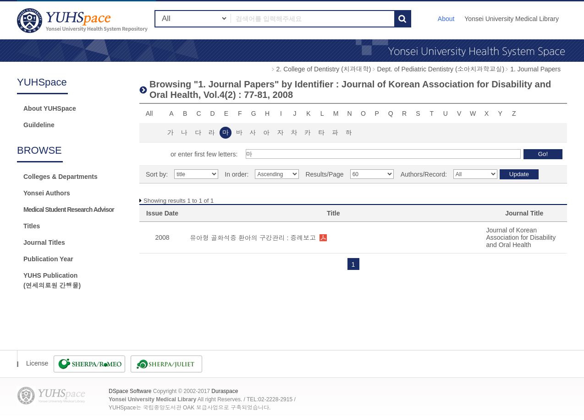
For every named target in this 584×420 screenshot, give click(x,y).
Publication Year (48, 259)
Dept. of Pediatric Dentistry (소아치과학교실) (441, 69)
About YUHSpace (49, 108)
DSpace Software (130, 391)
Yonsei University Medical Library (511, 18)
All (149, 113)
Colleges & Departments (60, 176)
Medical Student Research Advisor (68, 209)
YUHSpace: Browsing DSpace (83, 20)
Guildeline (39, 125)
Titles (31, 226)
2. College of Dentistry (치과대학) (323, 69)
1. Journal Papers (535, 69)
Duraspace (224, 391)
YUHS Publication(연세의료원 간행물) (52, 280)
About (446, 18)
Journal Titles (44, 242)
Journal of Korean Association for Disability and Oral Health (521, 237)
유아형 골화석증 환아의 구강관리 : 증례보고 (253, 238)
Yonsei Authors (46, 193)
